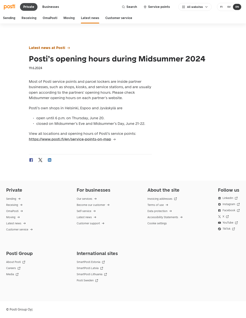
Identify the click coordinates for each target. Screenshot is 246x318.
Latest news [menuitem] (90, 18)
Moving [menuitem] (69, 18)
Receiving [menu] (29, 18)
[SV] (229, 7)
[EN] (237, 7)
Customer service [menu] (118, 18)
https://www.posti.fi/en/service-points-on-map (72, 139)
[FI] (221, 7)
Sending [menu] (9, 18)
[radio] (221, 7)
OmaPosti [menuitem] (50, 18)
